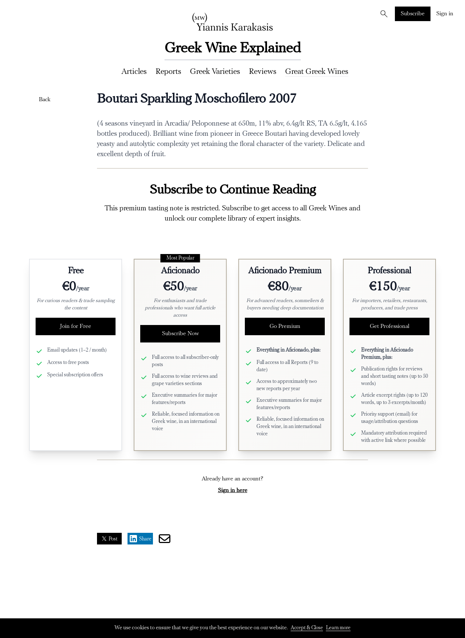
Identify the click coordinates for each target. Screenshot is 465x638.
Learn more (338, 628)
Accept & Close (307, 628)
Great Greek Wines (316, 72)
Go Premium (285, 326)
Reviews (262, 72)
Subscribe (413, 14)
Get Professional (389, 326)
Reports (168, 72)
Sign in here (232, 491)
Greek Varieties (215, 72)
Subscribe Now (180, 334)
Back (44, 100)
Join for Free (75, 326)
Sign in (444, 14)
